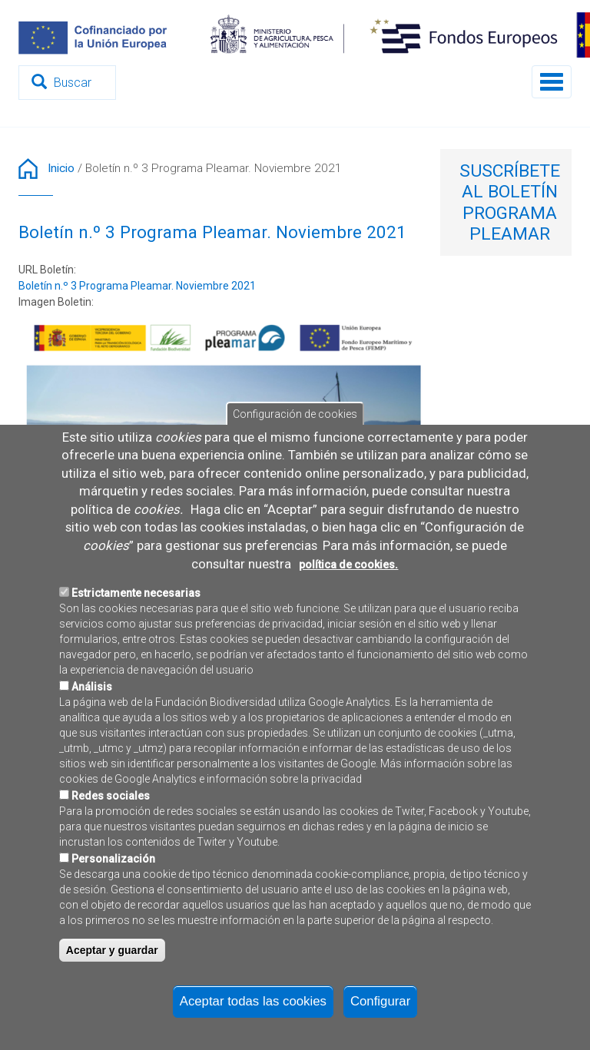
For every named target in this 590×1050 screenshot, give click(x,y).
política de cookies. (348, 620)
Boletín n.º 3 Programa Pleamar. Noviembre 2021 (137, 286)
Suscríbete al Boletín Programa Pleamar (509, 202)
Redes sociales (110, 851)
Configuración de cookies (295, 469)
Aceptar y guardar (112, 1005)
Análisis (91, 742)
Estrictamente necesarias (136, 648)
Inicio (61, 168)
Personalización (113, 914)
